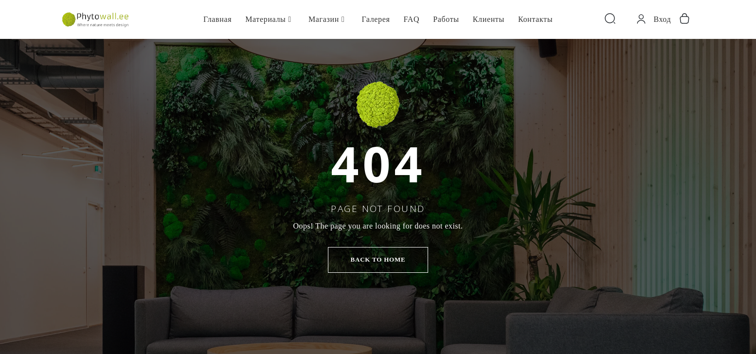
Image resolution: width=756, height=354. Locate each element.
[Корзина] (684, 19)
